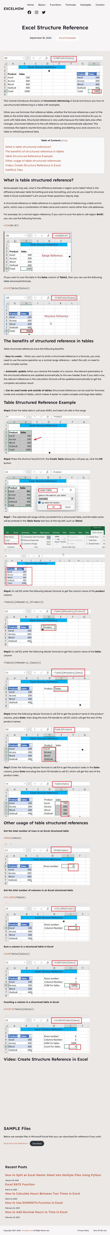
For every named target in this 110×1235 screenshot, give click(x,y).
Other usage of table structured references (33, 160)
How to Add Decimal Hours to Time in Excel (36, 1211)
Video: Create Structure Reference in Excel (33, 165)
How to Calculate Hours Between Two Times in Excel (42, 1193)
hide (64, 140)
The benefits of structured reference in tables (34, 151)
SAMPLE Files (14, 170)
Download (37, 1143)
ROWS (7, 837)
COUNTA (9, 1009)
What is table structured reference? (28, 147)
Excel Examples (67, 37)
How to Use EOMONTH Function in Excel (34, 1202)
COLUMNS (10, 897)
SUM (7, 225)
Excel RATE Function (20, 1184)
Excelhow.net (27, 1230)
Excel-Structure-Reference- (16, 1143)
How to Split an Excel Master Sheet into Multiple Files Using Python (53, 1175)
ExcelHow (14, 8)
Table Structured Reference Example (29, 156)
